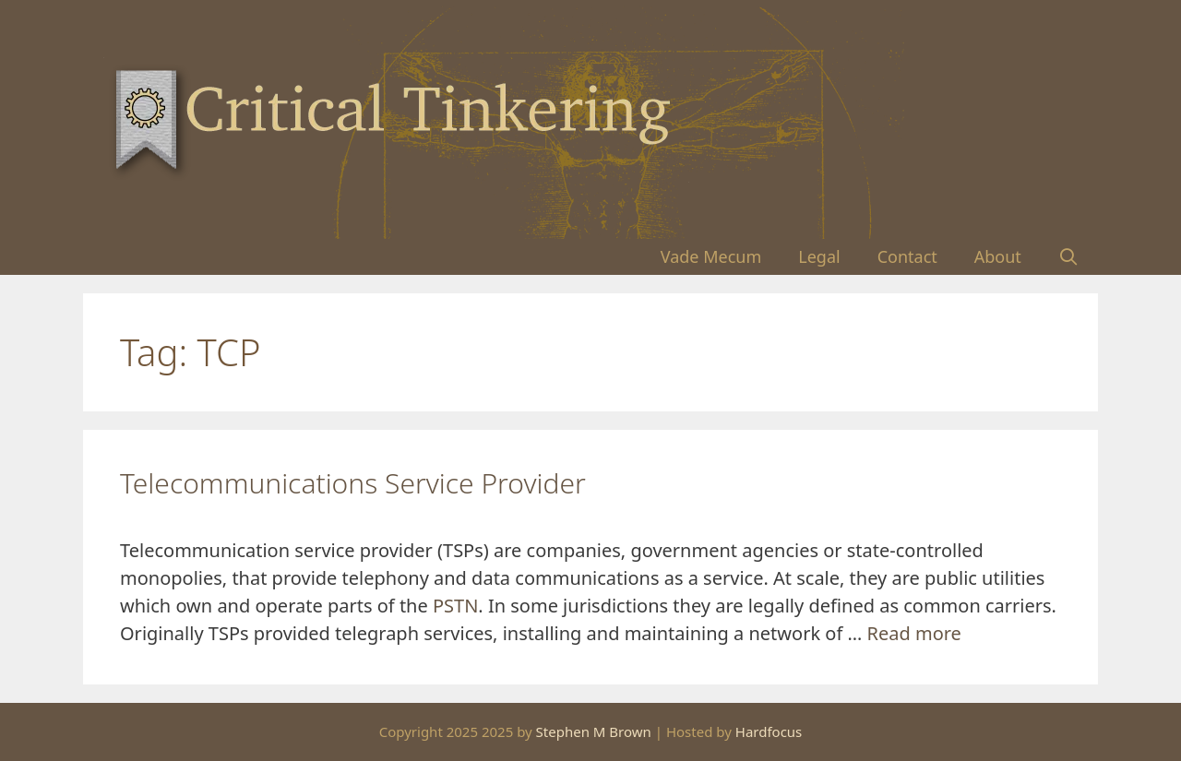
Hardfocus (769, 731)
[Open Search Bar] (1069, 257)
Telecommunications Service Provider (353, 483)
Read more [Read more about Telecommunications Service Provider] (914, 633)
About (997, 256)
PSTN (455, 605)
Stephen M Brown (593, 731)
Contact (907, 256)
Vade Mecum (711, 256)
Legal (819, 256)
